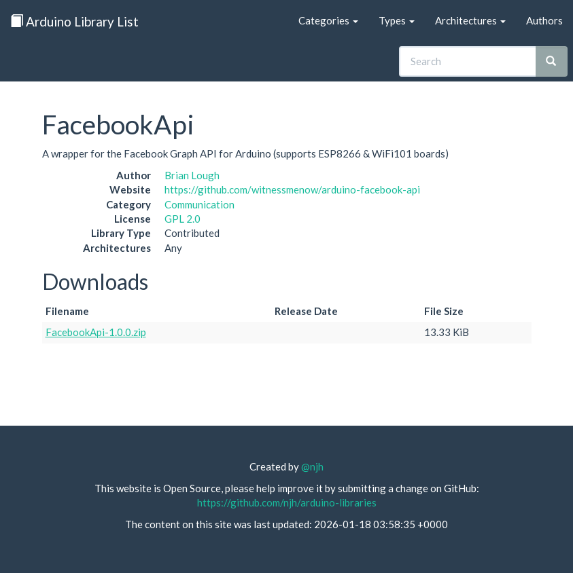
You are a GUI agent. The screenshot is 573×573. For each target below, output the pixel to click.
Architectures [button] (470, 20)
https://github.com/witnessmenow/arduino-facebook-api (292, 189)
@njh (312, 466)
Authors (544, 20)
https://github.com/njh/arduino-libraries (287, 502)
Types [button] (397, 20)
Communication (199, 204)
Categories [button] (328, 20)
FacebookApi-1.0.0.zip (96, 332)
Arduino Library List (74, 21)
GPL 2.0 (182, 218)
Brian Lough (192, 175)
